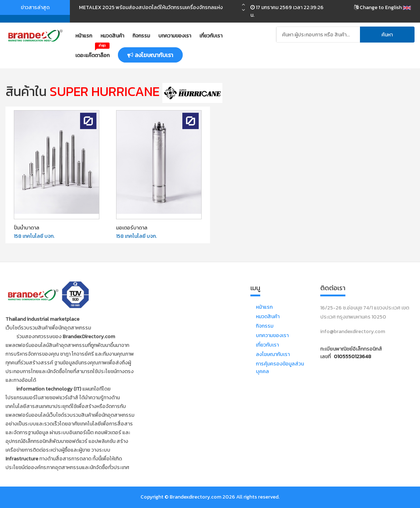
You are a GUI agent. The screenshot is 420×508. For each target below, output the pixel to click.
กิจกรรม (141, 36)
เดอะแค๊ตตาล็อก (92, 52)
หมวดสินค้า (112, 36)
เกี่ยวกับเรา (210, 36)
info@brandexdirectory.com (352, 331)
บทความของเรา (174, 36)
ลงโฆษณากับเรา (273, 354)
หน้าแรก (83, 36)
